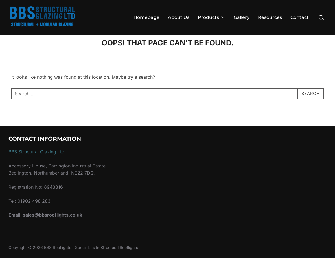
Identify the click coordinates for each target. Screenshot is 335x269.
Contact (299, 17)
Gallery (241, 17)
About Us (178, 17)
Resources (270, 17)
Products (211, 17)
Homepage (146, 17)
